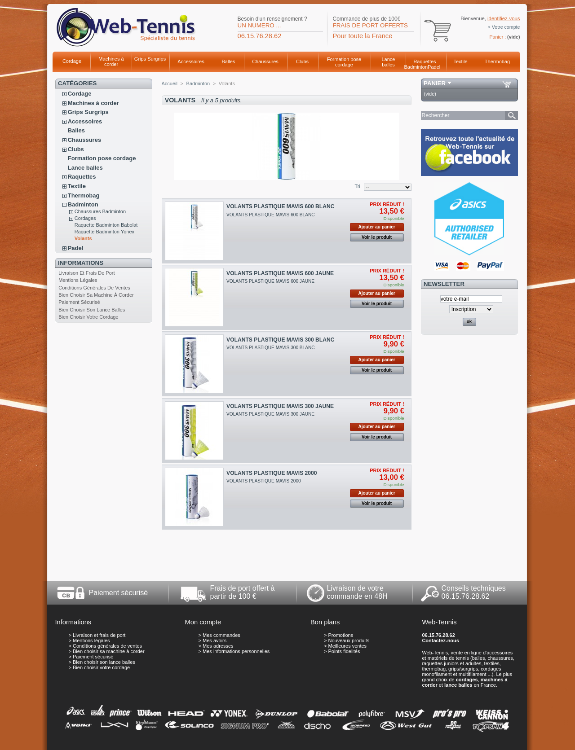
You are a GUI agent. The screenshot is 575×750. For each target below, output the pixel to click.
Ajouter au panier (376, 226)
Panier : (497, 36)
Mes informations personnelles (236, 651)
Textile (460, 61)
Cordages (85, 218)
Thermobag (497, 61)
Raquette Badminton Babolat (106, 225)
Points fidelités (344, 651)
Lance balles (388, 62)
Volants (83, 238)
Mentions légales (77, 280)
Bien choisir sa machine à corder (96, 295)
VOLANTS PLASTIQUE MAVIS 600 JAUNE (280, 273)
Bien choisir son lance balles (91, 309)
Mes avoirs (214, 640)
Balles (228, 61)
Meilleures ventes (347, 646)
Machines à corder (111, 61)
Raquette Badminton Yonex (104, 231)
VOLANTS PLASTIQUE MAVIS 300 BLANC (280, 340)
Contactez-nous (440, 640)
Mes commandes (221, 635)
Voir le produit (377, 237)
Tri (357, 186)
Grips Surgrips (150, 58)
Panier (435, 83)
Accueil (169, 83)
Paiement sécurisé (79, 302)
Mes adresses (218, 646)
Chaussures (265, 61)
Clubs (302, 61)
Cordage (71, 61)
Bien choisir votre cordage (88, 317)
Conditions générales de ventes (94, 287)
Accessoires (190, 61)
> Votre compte (504, 27)
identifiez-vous (503, 18)
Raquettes (424, 61)
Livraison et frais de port (86, 273)
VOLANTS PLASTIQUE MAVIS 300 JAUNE (280, 406)
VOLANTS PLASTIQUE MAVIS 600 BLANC (280, 206)
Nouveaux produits (349, 640)
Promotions (341, 635)
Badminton (416, 67)
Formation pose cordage (344, 62)
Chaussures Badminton (100, 211)
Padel (434, 67)
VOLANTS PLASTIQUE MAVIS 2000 (271, 473)
